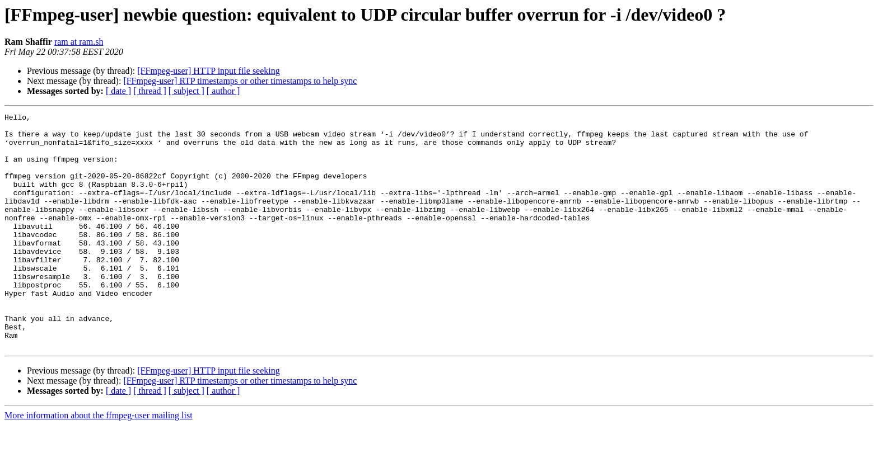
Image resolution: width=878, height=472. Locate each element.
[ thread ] (149, 91)
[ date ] (118, 91)
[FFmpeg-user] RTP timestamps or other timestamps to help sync (240, 81)
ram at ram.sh (79, 41)
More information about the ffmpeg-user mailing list (98, 462)
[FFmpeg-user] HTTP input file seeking (208, 70)
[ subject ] (186, 91)
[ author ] (223, 91)
